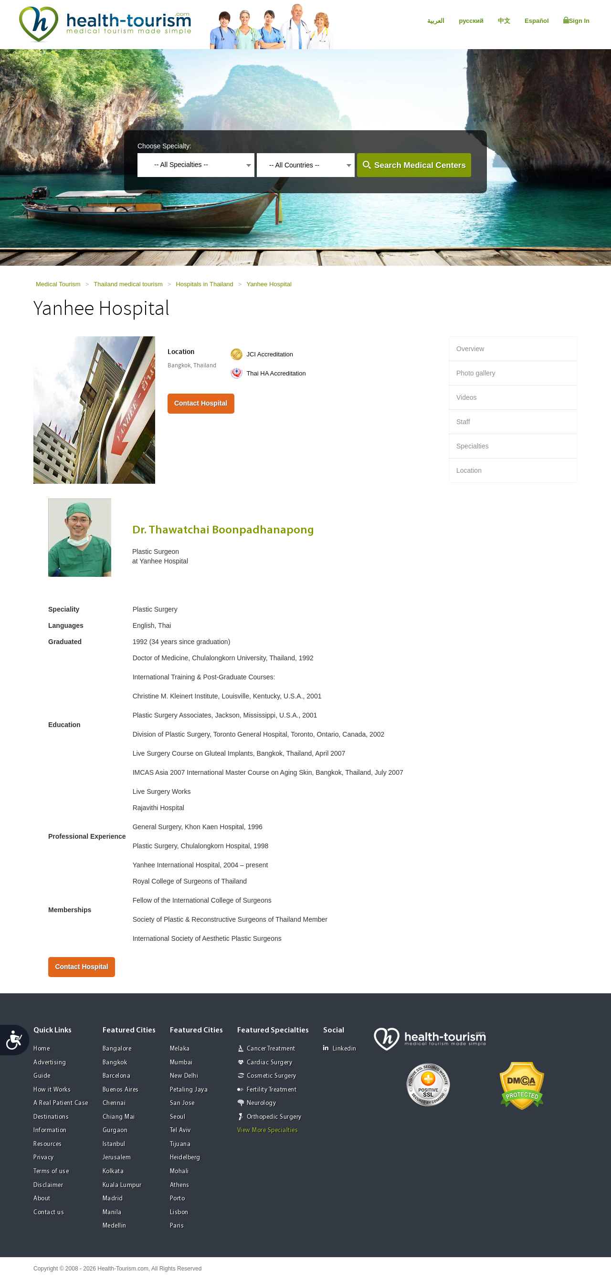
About (42, 1199)
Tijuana (180, 1144)
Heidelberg (185, 1158)
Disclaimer (48, 1185)
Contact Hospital (200, 403)
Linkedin (340, 1048)
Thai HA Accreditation (276, 373)
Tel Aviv (180, 1130)
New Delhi (184, 1076)
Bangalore (117, 1049)
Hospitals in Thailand (204, 284)
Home (41, 1049)
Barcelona (117, 1076)
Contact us (48, 1212)
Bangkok (115, 1063)
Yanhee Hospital (268, 284)
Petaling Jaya (189, 1090)
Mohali (179, 1171)
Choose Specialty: (164, 146)
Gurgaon (115, 1130)
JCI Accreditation (269, 354)
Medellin (114, 1226)
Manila (112, 1212)
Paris (177, 1226)
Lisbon (179, 1212)
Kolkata (113, 1171)
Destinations (51, 1117)
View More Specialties (267, 1130)
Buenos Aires (121, 1090)
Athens (180, 1185)
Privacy (43, 1158)
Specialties (472, 446)
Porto (177, 1199)
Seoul (178, 1117)
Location (469, 470)
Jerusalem (117, 1158)
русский (471, 20)
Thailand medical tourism (128, 284)
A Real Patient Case (60, 1103)
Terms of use (51, 1171)
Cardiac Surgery (270, 1063)
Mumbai (181, 1063)
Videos (466, 397)
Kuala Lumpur (122, 1185)
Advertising (49, 1063)
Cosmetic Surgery (271, 1076)
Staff (463, 422)
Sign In (576, 20)
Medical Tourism (58, 284)
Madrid (113, 1199)
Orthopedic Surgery (274, 1117)
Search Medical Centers (420, 165)
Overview (470, 349)
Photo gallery (475, 373)
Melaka (180, 1049)
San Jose (182, 1103)
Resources (47, 1144)
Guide (42, 1076)
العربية (435, 20)
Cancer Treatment (271, 1049)
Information (50, 1130)
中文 (504, 20)
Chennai (114, 1103)
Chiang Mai (119, 1117)
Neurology (261, 1103)
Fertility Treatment (272, 1090)
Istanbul (114, 1144)
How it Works (52, 1090)
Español (537, 20)
